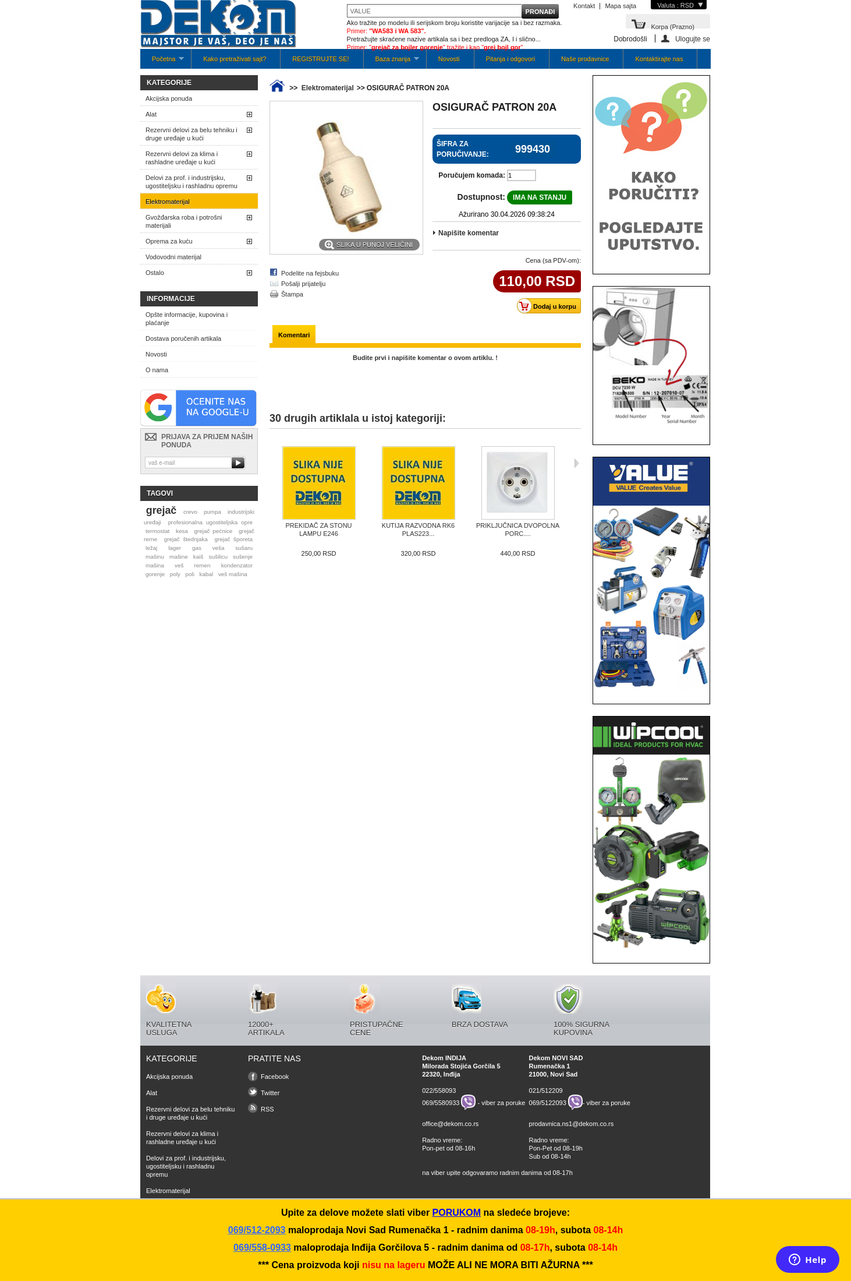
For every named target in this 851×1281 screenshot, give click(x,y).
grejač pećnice (213, 531)
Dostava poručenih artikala (183, 338)
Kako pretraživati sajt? (234, 58)
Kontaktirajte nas (659, 58)
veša (218, 548)
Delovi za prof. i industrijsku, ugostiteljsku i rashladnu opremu (191, 181)
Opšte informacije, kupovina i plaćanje (187, 318)
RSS (267, 1109)
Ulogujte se (692, 39)
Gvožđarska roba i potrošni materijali (184, 221)
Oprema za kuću (169, 241)
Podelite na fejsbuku (310, 273)
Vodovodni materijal (173, 256)
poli (190, 574)
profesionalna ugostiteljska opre (210, 522)
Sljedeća (576, 463)
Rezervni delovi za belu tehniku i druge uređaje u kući (191, 134)
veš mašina (232, 574)
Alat (151, 114)
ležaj (151, 548)
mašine (178, 556)
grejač (161, 510)
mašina (155, 565)
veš (179, 565)
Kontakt (584, 5)
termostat (157, 531)
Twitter (270, 1092)
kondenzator (237, 565)
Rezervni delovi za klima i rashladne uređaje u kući (182, 157)
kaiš (198, 556)
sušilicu (218, 556)
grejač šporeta (233, 539)
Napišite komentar (468, 233)
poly (175, 574)
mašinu (155, 556)
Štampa (292, 294)
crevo (190, 512)
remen (202, 565)
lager (174, 548)
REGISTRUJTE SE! (320, 58)
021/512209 (546, 1090)
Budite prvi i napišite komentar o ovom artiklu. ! (425, 357)
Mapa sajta (620, 5)
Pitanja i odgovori (510, 58)
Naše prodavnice (585, 58)
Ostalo (155, 272)
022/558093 (439, 1090)
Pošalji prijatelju (303, 283)
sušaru (244, 548)
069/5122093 (547, 1102)
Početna (162, 62)
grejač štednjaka (186, 539)
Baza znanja (391, 62)
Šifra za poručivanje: (463, 149)
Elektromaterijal (168, 201)
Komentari (294, 334)
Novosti (449, 58)
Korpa (672, 26)
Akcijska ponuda (169, 98)
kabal (207, 574)
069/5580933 (440, 1102)
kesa (182, 531)
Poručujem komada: (471, 175)
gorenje (155, 574)
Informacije (171, 299)
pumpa (212, 512)
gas (196, 548)
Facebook (275, 1076)
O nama (157, 369)
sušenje (243, 556)
